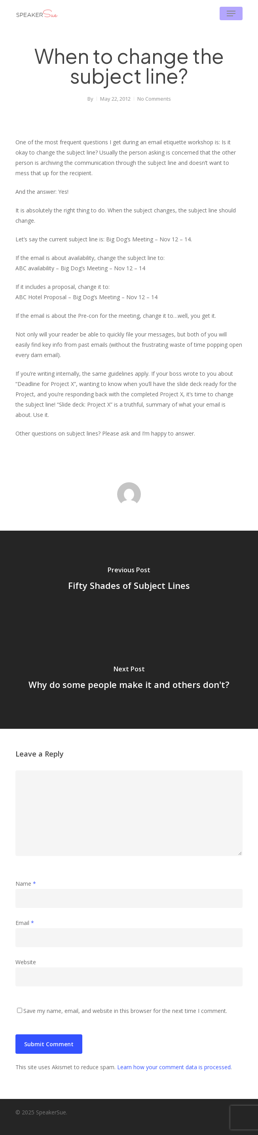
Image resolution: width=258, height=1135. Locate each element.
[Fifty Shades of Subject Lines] (129, 580)
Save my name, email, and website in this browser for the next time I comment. (125, 1011)
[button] (231, 13)
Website (25, 962)
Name (25, 883)
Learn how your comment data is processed (174, 1067)
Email (24, 923)
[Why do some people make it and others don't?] (129, 679)
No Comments (154, 98)
